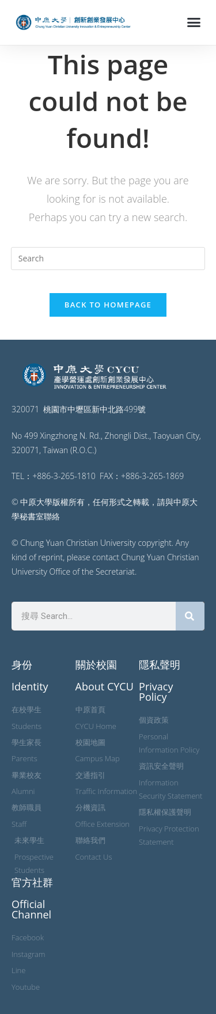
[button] (194, 22)
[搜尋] (190, 616)
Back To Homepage (108, 304)
